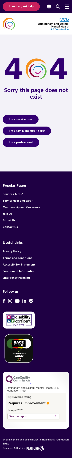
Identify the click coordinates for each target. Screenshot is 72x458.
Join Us (7, 214)
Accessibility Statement (19, 264)
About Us (9, 220)
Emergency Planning (16, 277)
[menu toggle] (67, 7)
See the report (31, 416)
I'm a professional (21, 143)
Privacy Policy (12, 251)
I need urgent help (21, 6)
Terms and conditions (17, 258)
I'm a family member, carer (27, 132)
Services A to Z (13, 194)
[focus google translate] (49, 6)
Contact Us (10, 227)
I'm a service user (20, 120)
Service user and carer (18, 200)
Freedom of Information (19, 271)
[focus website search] (58, 6)
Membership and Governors (21, 207)
